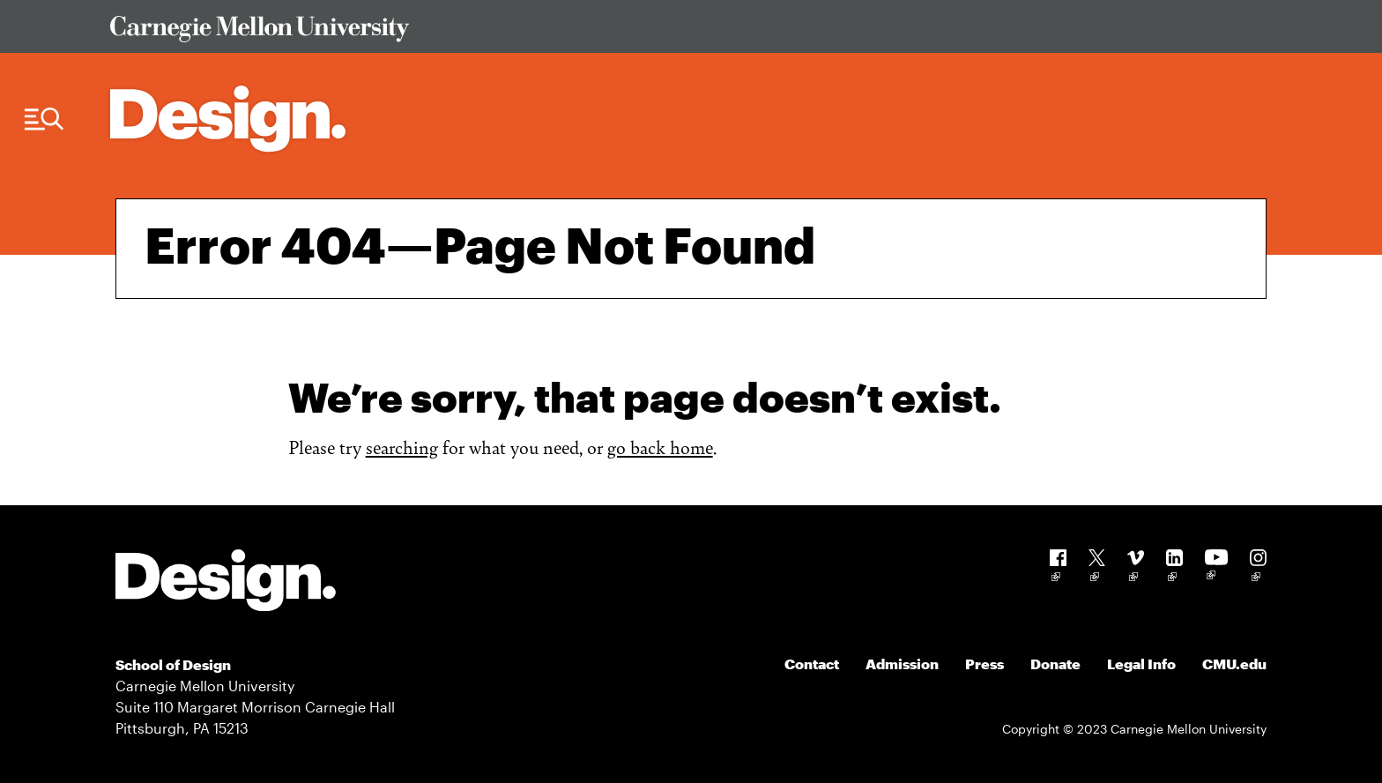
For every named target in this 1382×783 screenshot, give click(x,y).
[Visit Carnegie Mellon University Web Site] (674, 32)
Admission (902, 663)
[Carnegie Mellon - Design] (225, 583)
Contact (811, 663)
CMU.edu (1234, 663)
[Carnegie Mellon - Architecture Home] (228, 119)
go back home (660, 446)
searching (402, 446)
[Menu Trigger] (44, 119)
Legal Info (1141, 663)
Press (984, 663)
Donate (1055, 663)
